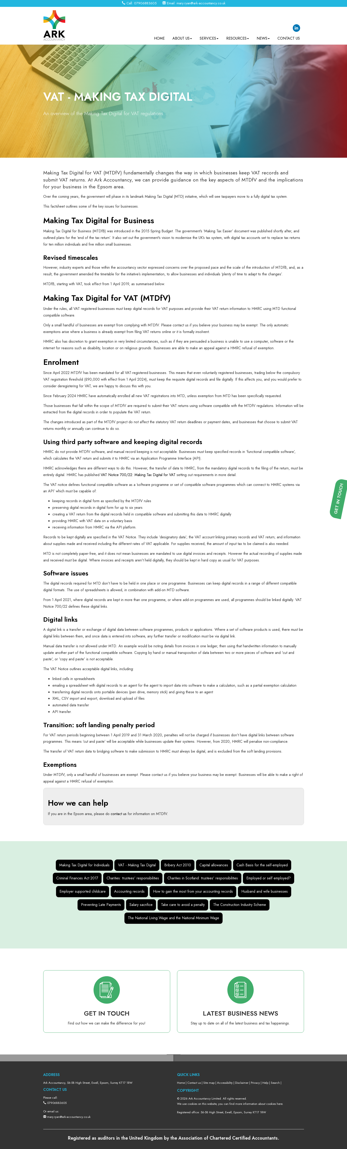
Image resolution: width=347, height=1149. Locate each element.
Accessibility (225, 1083)
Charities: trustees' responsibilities (133, 878)
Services (209, 36)
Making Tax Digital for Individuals (84, 865)
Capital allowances (213, 865)
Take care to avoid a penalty (183, 904)
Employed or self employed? (268, 878)
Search (275, 1083)
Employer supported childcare (82, 891)
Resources (237, 36)
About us (182, 36)
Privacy (255, 1083)
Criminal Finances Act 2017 (77, 878)
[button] (340, 638)
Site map (209, 1083)
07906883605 (145, 3)
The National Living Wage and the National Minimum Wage (173, 918)
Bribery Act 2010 (177, 865)
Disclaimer (241, 1083)
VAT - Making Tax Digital (137, 865)
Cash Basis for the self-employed (262, 865)
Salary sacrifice (141, 904)
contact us (118, 813)
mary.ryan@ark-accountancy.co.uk (201, 3)
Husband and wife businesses (264, 891)
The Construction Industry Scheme (239, 904)
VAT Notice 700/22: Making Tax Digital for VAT (138, 474)
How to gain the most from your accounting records (193, 891)
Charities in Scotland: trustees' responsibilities (202, 878)
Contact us (288, 36)
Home (159, 36)
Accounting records (129, 891)
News (263, 36)
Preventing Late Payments (101, 904)
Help (265, 1083)
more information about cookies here (258, 1104)
